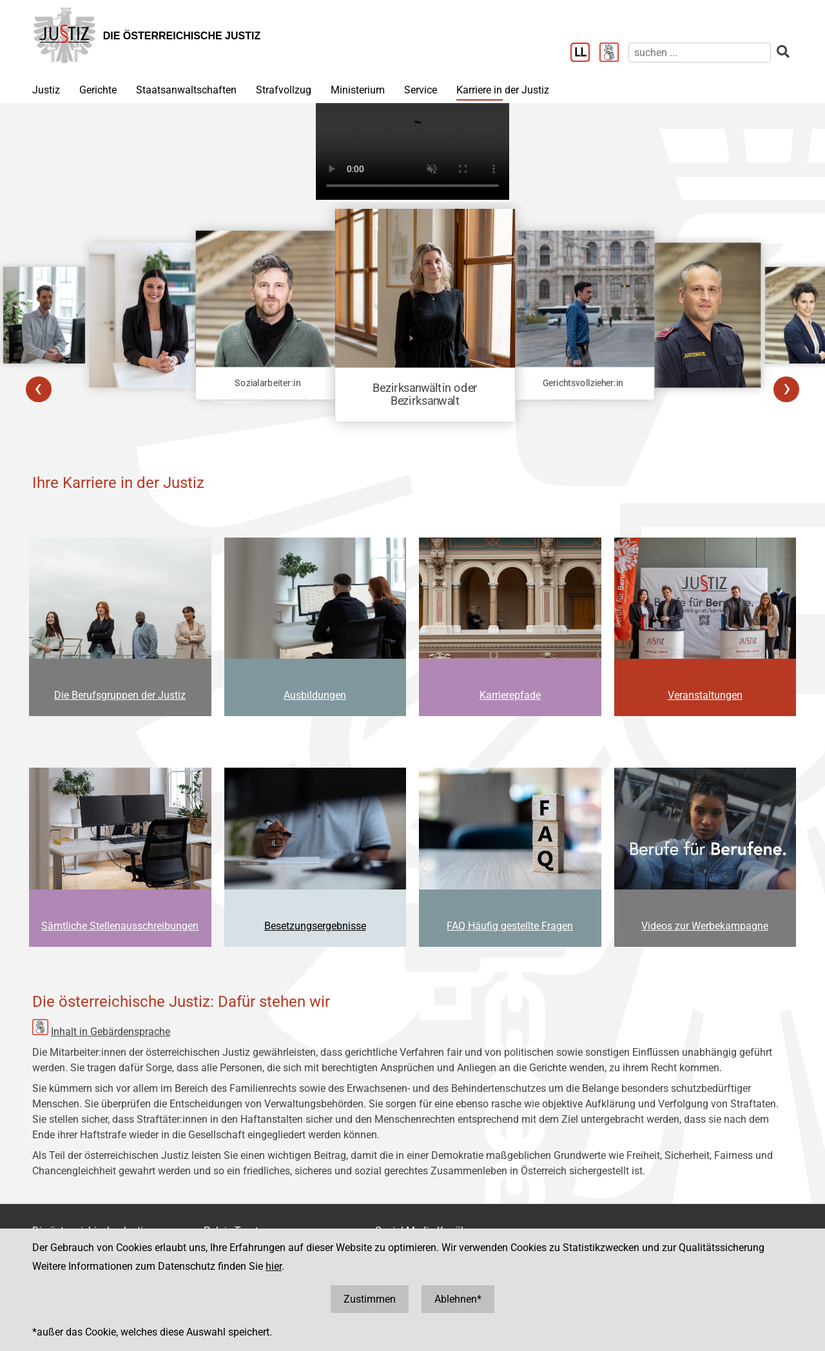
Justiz (46, 90)
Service (420, 90)
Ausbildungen (315, 695)
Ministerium (358, 90)
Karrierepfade (510, 695)
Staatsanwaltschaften (186, 90)
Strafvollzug (283, 90)
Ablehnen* (457, 1299)
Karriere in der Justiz (502, 90)
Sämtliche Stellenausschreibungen (120, 926)
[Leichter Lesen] (584, 53)
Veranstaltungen (705, 695)
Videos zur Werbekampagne (704, 926)
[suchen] (699, 53)
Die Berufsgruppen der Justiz (120, 695)
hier (274, 1266)
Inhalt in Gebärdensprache (110, 1031)
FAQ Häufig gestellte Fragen (510, 926)
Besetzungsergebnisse (315, 926)
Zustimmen (370, 1299)
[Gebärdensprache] (613, 53)
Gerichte (98, 90)
